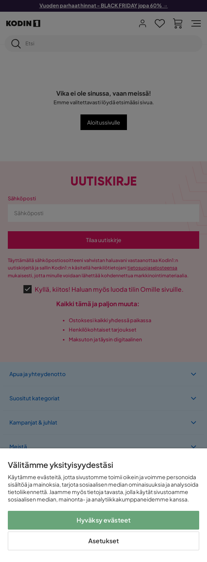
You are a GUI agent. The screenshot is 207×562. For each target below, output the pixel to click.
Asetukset (103, 541)
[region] (103, 505)
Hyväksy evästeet (104, 520)
